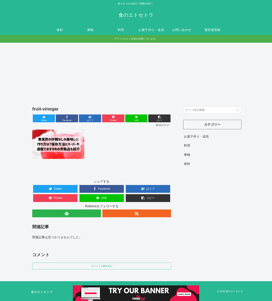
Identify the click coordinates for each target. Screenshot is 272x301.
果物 (187, 154)
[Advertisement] (136, 71)
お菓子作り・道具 (196, 136)
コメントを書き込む (102, 266)
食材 (187, 164)
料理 (187, 145)
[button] (159, 118)
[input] (212, 110)
